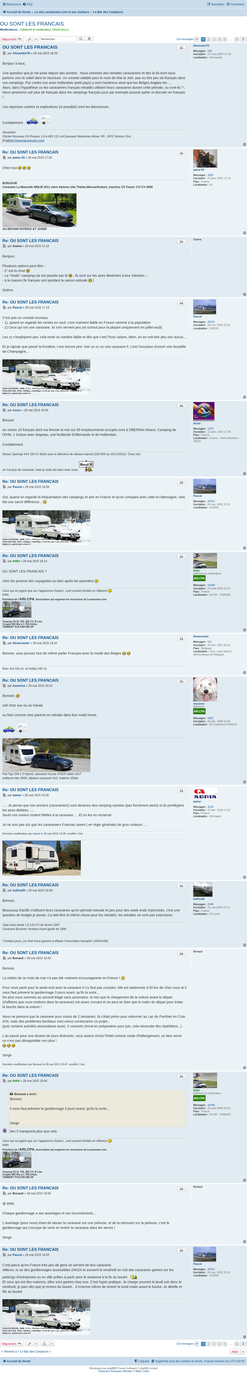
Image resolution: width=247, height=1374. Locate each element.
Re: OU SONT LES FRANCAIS (30, 152)
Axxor (197, 423)
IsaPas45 (199, 898)
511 (209, 641)
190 (209, 50)
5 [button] (225, 39)
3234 (210, 806)
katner (197, 801)
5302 (210, 718)
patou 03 (198, 169)
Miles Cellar (142, 1371)
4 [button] (219, 39)
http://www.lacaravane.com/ (26, 140)
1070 (210, 428)
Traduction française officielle (115, 1371)
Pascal (197, 316)
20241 (211, 321)
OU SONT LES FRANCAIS (32, 24)
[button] (196, 39)
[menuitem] (27, 4)
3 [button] (214, 39)
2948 (210, 904)
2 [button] (208, 39)
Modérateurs (61, 29)
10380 (211, 585)
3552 (210, 175)
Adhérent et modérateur (35, 29)
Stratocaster (201, 636)
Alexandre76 (201, 45)
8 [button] (237, 39)
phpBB (111, 1368)
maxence (199, 703)
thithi (196, 570)
